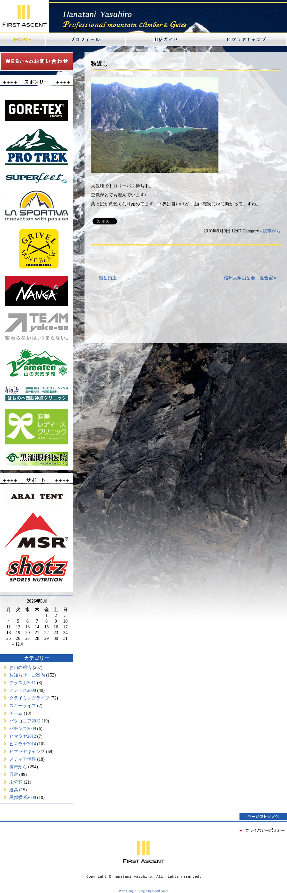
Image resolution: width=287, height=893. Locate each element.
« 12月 (18, 644)
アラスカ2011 (22, 682)
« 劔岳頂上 (106, 277)
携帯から (18, 767)
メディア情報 (22, 759)
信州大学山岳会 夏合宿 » (250, 277)
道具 (13, 789)
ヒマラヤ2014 (22, 744)
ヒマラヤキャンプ (27, 751)
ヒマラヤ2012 (22, 736)
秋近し (99, 64)
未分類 (16, 782)
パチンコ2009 (22, 728)
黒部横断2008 (22, 797)
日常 (13, 774)
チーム (16, 713)
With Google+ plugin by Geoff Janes (143, 891)
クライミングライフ (29, 698)
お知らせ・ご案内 (27, 675)
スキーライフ (22, 705)
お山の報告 (20, 667)
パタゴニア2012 (24, 721)
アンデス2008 (22, 690)
